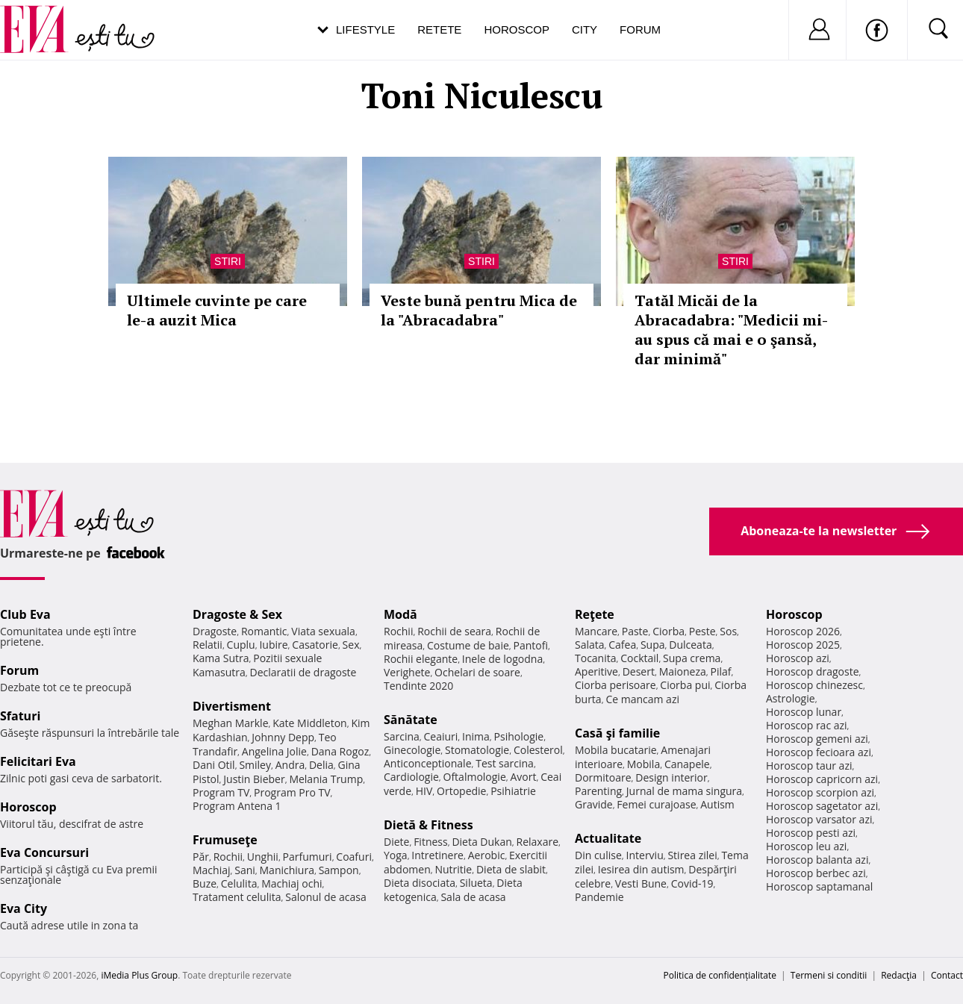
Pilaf (720, 671)
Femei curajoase (656, 804)
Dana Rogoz (340, 751)
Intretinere (437, 855)
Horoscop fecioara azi (818, 752)
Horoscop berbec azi (816, 873)
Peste (702, 631)
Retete (439, 29)
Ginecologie (412, 750)
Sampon (339, 870)
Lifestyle (365, 29)
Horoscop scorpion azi (820, 792)
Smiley (255, 765)
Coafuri (354, 856)
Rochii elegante (421, 659)
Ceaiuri (441, 736)
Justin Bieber (253, 779)
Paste (635, 631)
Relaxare (538, 842)
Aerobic (486, 855)
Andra (290, 765)
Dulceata (690, 644)
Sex (351, 644)
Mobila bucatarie (616, 750)
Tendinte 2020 (418, 686)
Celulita (239, 883)
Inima (476, 736)
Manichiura (287, 870)
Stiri (227, 261)
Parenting (598, 791)
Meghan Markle (231, 723)
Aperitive (596, 671)
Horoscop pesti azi (811, 833)
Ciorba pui (685, 685)
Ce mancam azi (642, 699)
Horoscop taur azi (809, 765)
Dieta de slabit (511, 869)
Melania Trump (326, 779)
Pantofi (531, 645)
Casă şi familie (617, 733)
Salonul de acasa (326, 897)
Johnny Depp (283, 737)
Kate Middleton (309, 723)
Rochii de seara (454, 631)
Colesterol (538, 750)
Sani (244, 870)
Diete (396, 842)
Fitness (431, 842)
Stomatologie (477, 750)
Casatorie (315, 644)
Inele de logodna (502, 659)
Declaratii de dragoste (303, 672)
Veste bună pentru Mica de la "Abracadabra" (479, 310)
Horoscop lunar (803, 712)
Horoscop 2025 (803, 644)
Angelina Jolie (274, 751)
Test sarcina (505, 763)
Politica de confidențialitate (720, 975)
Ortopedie (461, 791)
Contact (947, 975)
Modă (400, 614)
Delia (321, 765)
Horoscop (516, 29)
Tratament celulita (237, 897)
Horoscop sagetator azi (822, 806)
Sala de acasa (472, 897)
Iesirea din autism (641, 869)
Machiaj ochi (291, 883)
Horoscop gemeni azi (817, 739)
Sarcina (402, 736)
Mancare (596, 631)
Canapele (687, 764)
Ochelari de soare (477, 672)
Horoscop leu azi (806, 846)
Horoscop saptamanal (819, 886)
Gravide (594, 804)
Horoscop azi (797, 658)
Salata (590, 644)
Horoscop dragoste (812, 671)
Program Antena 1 (237, 806)
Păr (201, 856)
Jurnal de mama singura (684, 791)
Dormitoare (603, 777)
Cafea (622, 644)
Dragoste (215, 631)
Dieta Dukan (481, 842)
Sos (728, 631)
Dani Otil (214, 765)
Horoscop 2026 (803, 631)
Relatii (207, 644)
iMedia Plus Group (139, 975)
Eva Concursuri (44, 852)
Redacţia (899, 975)
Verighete (407, 672)
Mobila (643, 764)
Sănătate (410, 719)
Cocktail (639, 658)
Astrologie (790, 698)
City (584, 29)
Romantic (264, 631)
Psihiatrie (513, 791)
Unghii (262, 856)
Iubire (273, 644)
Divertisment (232, 706)
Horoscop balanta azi (817, 859)
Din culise (598, 855)
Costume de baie (468, 645)
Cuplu (241, 644)
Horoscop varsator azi (819, 819)
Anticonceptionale (428, 763)
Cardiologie (411, 777)
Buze (204, 883)
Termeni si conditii (829, 975)
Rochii (228, 856)
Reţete (594, 614)
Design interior (671, 777)
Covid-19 (692, 883)
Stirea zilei (692, 855)
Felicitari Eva (38, 761)
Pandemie (599, 897)
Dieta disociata (419, 883)
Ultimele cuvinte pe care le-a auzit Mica (217, 310)
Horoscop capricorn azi (822, 779)
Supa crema (691, 658)
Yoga (396, 855)
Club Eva (25, 614)
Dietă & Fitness (428, 825)
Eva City (23, 908)
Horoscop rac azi (806, 725)
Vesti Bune (641, 883)
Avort (523, 777)
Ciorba (668, 631)
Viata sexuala (323, 631)
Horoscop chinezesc (814, 685)
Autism (717, 804)
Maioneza (682, 671)
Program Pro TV (292, 792)
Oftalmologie (474, 777)
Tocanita (596, 658)
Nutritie (453, 869)
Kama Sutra (221, 658)
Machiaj (212, 870)
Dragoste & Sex (237, 614)
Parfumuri (307, 856)
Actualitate (608, 838)
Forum (640, 29)
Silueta (476, 883)
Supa (653, 644)
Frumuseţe (225, 840)
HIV (424, 791)
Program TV (221, 792)
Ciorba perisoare (615, 685)
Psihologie (519, 736)
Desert (639, 671)
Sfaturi (20, 716)
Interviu (645, 855)
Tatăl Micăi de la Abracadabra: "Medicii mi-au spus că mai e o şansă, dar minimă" (731, 329)
